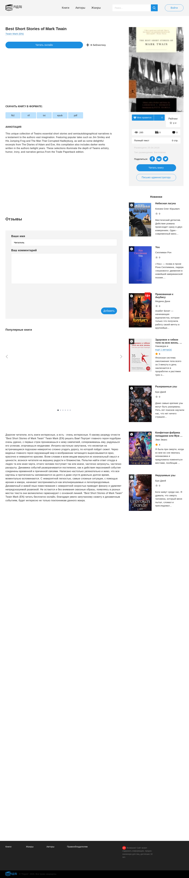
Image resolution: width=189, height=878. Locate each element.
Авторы (80, 7)
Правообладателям (77, 846)
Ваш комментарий (24, 250)
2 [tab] (60, 413)
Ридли (19, 7)
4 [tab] (65, 413)
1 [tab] (58, 413)
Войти (174, 8)
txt (53, 115)
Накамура (160, 352)
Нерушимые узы (165, 483)
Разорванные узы (166, 393)
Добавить (104, 311)
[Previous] (5, 357)
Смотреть (17, 399)
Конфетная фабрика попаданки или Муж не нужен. (169, 442)
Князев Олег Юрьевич (167, 208)
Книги (65, 7)
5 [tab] (67, 413)
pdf (91, 115)
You (157, 247)
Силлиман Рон (163, 252)
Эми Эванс (161, 449)
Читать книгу (156, 167)
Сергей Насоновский (60, 389)
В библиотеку (52, 45)
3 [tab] (63, 413)
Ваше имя (18, 236)
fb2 (14, 115)
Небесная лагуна (165, 203)
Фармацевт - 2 (100, 376)
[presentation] (34, 293)
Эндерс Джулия (14, 393)
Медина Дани (162, 301)
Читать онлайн (19, 45)
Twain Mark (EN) (14, 33)
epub (72, 115)
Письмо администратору (156, 177)
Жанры (96, 7)
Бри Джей (160, 398)
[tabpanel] (64, 368)
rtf (34, 115)
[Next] (122, 357)
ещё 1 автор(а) (163, 356)
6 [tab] (70, 413)
